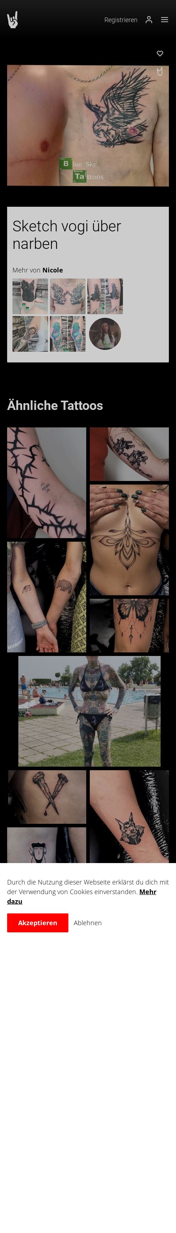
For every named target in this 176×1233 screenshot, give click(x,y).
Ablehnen (88, 922)
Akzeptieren (37, 922)
